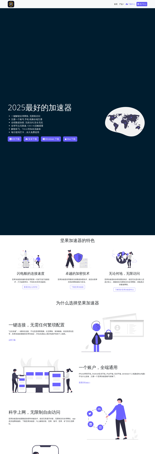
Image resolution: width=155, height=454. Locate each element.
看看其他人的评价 (31, 287)
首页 (116, 4)
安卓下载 (31, 139)
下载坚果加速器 (77, 287)
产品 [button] (121, 4)
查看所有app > (84, 382)
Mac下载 (70, 139)
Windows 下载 (51, 139)
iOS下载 (15, 139)
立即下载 (12, 340)
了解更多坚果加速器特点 (124, 289)
